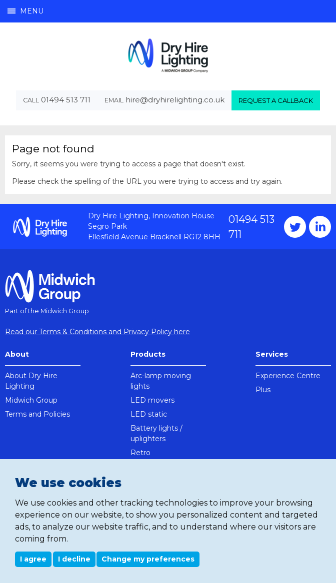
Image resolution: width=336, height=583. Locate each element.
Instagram (320, 227)
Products (148, 354)
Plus (263, 389)
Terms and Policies (37, 414)
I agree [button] (33, 559)
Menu (26, 10)
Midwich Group (31, 400)
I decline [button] (74, 559)
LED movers (152, 400)
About (17, 354)
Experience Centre (288, 375)
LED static (148, 414)
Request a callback (275, 100)
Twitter (295, 227)
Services (272, 354)
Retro (140, 452)
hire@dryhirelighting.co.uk (175, 99)
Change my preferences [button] (148, 559)
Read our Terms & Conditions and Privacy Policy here (97, 331)
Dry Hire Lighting (168, 55)
